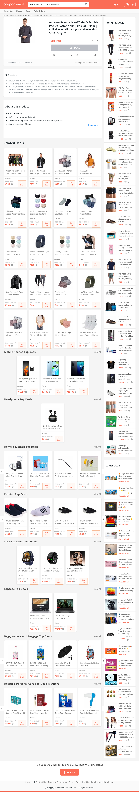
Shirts (96, 62)
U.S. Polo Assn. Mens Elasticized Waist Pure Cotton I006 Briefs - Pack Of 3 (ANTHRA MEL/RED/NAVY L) (125, 90)
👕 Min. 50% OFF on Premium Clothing (126, 589)
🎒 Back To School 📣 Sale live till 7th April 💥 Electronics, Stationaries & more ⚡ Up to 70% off (126, 505)
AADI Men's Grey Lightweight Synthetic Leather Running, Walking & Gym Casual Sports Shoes (125, 391)
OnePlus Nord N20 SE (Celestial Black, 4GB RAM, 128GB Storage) (76, 380)
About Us (29, 782)
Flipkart (44, 386)
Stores (19, 11)
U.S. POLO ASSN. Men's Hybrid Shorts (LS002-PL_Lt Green (126, 276)
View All (97, 352)
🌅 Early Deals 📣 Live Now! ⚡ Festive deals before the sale (125, 649)
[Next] (104, 471)
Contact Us (41, 782)
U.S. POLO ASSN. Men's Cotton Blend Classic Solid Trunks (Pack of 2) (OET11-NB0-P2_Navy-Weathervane (125, 205)
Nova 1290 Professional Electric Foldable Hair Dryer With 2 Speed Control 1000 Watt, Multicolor (89, 712)
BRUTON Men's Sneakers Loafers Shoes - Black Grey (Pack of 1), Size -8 (89, 522)
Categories (8, 11)
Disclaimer (109, 782)
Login (115, 4)
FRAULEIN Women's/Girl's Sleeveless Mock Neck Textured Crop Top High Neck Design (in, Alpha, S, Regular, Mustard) (89, 172)
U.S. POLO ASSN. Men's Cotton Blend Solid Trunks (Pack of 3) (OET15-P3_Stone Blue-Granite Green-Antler (126, 405)
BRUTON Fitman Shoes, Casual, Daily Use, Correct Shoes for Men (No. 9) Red (15, 522)
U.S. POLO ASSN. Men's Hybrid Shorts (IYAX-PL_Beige (124, 176)
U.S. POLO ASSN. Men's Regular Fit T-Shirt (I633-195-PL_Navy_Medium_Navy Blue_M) (125, 262)
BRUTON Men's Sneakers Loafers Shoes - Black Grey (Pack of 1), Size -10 (65, 522)
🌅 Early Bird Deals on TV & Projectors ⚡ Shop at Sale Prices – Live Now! (125, 663)
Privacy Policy (75, 782)
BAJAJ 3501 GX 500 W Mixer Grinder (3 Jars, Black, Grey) (14, 475)
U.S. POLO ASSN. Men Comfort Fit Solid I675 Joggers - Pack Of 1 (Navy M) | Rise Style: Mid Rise (125, 47)
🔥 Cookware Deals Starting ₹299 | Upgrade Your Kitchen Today (126, 533)
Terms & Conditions (57, 782)
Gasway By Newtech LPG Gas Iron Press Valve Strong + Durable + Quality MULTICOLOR (90, 475)
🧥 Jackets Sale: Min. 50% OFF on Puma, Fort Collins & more (125, 617)
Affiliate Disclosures (93, 782)
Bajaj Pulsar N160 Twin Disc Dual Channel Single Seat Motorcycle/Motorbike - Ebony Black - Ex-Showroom (126, 631)
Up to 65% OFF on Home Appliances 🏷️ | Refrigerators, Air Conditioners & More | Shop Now (125, 562)
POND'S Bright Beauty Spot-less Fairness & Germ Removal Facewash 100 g (126, 248)
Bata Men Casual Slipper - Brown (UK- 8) (125, 219)
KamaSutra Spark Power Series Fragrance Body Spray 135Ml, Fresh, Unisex (126, 76)
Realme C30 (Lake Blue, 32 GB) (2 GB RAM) (52, 379)
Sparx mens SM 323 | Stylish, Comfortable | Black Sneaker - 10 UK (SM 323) (39, 522)
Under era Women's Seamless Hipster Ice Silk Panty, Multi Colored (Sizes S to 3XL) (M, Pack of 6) (40, 213)
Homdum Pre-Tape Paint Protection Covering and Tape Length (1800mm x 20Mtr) (126, 162)
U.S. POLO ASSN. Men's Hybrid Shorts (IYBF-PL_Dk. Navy (126, 33)
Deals (28, 11)
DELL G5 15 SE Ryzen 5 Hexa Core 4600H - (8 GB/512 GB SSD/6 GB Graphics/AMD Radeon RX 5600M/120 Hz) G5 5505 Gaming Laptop (64, 617)
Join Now (69, 772)
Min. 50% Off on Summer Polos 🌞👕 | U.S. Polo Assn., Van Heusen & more (125, 519)
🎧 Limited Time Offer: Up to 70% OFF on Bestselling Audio (125, 576)
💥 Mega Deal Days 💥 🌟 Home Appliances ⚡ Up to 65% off (126, 490)
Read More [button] (93, 125)
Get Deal (74, 47)
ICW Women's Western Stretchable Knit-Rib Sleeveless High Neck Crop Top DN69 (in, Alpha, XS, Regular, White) (39, 334)
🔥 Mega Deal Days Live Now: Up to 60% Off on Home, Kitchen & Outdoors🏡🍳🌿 (126, 476)
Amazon (94, 40)
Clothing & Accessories (83, 62)
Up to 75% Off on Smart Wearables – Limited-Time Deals (126, 547)
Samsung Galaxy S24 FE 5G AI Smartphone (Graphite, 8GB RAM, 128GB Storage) (125, 376)
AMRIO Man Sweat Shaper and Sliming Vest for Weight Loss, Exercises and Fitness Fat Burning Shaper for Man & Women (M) (89, 253)
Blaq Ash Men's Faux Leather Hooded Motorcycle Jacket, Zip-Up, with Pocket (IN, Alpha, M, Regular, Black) (15, 293)
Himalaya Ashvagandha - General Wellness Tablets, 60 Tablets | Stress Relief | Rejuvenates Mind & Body (125, 448)
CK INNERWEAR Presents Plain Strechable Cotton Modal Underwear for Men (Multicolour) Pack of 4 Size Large (89, 213)
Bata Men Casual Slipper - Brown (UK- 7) (125, 319)
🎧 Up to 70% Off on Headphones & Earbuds (125, 602)
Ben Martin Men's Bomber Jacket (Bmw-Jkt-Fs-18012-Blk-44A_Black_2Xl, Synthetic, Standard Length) (40, 172)
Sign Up (130, 4)
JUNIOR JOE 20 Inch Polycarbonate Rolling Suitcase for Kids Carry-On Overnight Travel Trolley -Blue (40, 664)
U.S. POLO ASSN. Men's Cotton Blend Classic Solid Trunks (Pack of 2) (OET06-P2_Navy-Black (125, 190)
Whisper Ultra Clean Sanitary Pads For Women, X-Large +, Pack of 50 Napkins (125, 419)
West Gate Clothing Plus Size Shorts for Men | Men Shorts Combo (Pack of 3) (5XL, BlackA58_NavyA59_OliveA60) (16, 172)
